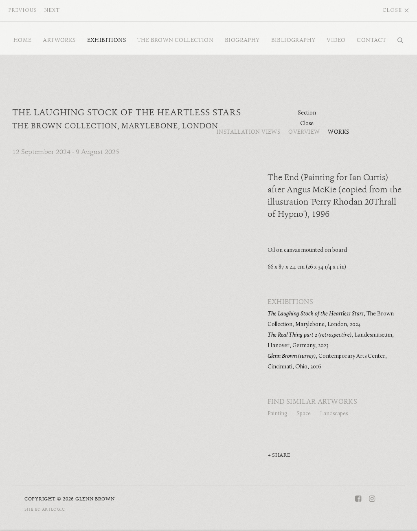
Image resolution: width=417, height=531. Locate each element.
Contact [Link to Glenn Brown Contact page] (371, 40)
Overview (304, 132)
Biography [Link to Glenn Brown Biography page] (242, 40)
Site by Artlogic (44, 509)
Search (398, 40)
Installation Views (248, 132)
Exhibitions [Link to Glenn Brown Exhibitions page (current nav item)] (106, 40)
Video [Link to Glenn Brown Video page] (336, 40)
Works (338, 132)
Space (303, 414)
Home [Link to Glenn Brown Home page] (22, 40)
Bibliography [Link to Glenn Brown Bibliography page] (293, 40)
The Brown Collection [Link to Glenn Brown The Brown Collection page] (175, 40)
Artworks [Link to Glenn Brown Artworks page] (59, 40)
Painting (277, 414)
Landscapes (334, 414)
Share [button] (281, 455)
